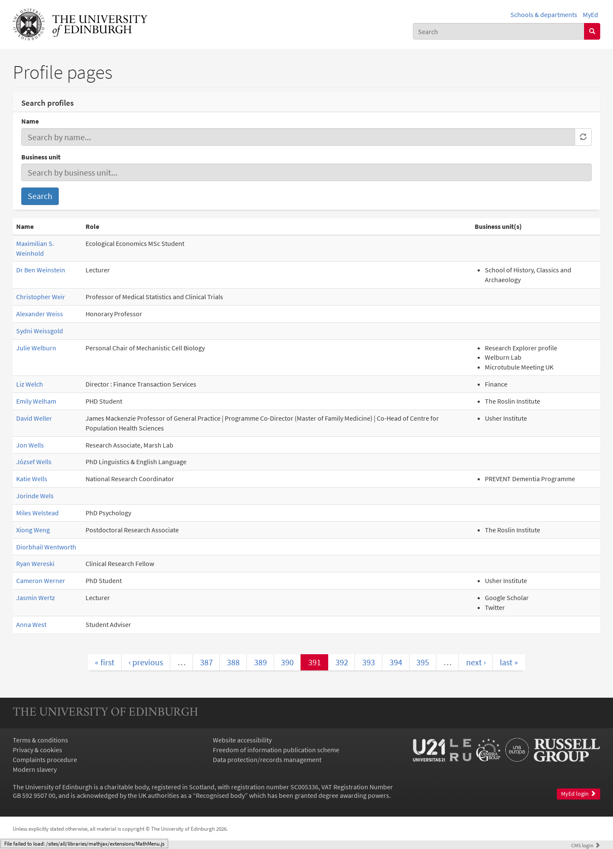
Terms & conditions (40, 740)
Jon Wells (30, 445)
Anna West (31, 624)
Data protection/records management (267, 759)
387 (206, 662)
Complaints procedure (45, 759)
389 (260, 662)
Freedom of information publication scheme (276, 749)
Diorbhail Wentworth (46, 547)
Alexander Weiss (39, 313)
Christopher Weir (40, 296)
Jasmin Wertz (35, 597)
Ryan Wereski (35, 563)
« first (105, 662)
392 (341, 662)
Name (30, 121)
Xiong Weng (33, 530)
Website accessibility (242, 740)
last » (509, 662)
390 (287, 662)
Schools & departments (543, 14)
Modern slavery (35, 769)
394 (396, 662)
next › (476, 662)
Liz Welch (29, 384)
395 (422, 662)
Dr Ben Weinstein (40, 270)
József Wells (34, 461)
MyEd (590, 14)
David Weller (34, 418)
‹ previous (146, 662)
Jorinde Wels (35, 495)
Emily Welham (36, 401)
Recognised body (220, 795)
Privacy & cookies (37, 749)
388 (233, 662)
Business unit (40, 157)
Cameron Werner (40, 580)
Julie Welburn (36, 348)
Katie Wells (31, 478)
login (585, 845)
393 (368, 662)
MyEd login (578, 793)
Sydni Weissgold (39, 330)
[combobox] (498, 31)
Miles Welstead (37, 512)
